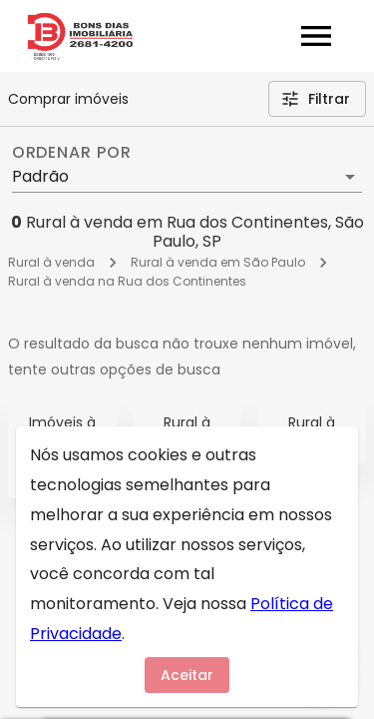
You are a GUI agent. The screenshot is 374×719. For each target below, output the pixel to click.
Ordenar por (72, 153)
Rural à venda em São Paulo (218, 262)
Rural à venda (51, 262)
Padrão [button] (40, 176)
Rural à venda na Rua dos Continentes (127, 281)
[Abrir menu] (316, 36)
